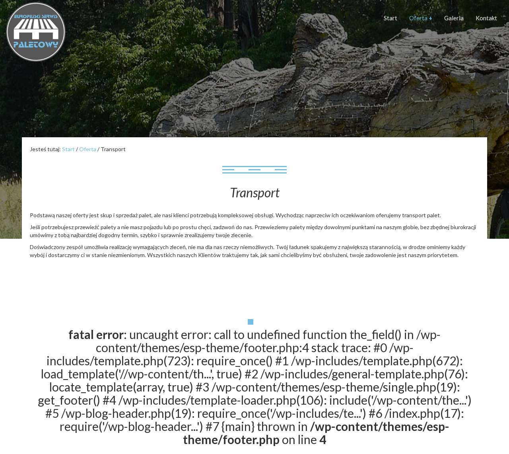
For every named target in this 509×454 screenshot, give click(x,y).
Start (390, 17)
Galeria (454, 17)
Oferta (420, 17)
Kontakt (486, 17)
